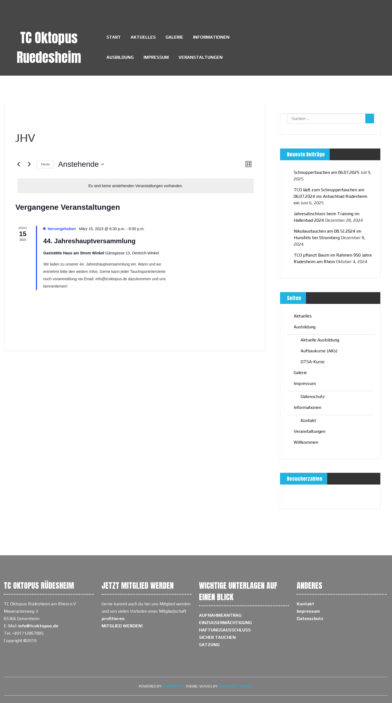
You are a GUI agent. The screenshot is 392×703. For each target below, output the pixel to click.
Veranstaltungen (201, 57)
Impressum (156, 57)
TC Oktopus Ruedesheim (49, 47)
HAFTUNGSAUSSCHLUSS (225, 630)
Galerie (174, 37)
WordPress (173, 686)
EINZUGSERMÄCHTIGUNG (225, 622)
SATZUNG (209, 644)
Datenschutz (313, 396)
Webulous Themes (235, 686)
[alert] (135, 185)
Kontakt (308, 420)
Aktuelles (143, 37)
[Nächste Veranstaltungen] (29, 164)
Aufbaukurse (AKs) (319, 350)
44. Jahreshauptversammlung (89, 241)
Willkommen (306, 442)
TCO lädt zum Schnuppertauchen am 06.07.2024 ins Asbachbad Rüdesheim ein (330, 196)
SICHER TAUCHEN (217, 637)
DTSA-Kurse (312, 361)
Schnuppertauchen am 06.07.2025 (326, 172)
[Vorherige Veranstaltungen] (18, 164)
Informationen (211, 37)
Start (113, 37)
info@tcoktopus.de (38, 625)
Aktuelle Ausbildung (320, 340)
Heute (45, 164)
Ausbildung (120, 57)
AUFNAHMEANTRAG (220, 615)
